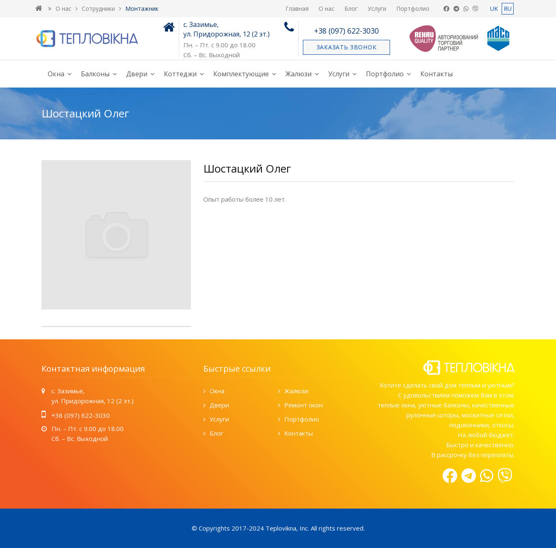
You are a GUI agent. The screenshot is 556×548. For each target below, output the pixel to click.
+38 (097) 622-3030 (346, 31)
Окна (56, 73)
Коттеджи (180, 73)
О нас (326, 8)
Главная (297, 8)
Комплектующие (241, 73)
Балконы (95, 73)
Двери (136, 73)
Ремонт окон (303, 405)
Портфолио (412, 8)
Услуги (377, 8)
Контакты (436, 73)
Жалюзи (298, 73)
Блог (351, 8)
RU (508, 8)
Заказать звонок (347, 47)
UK (494, 8)
